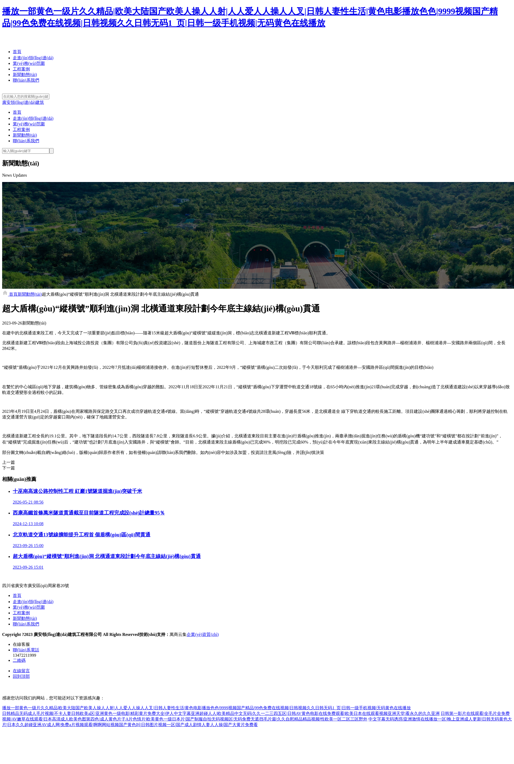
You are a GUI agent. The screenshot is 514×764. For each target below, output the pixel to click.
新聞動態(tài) (25, 74)
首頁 (17, 51)
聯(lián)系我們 (26, 80)
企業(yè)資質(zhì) (203, 634)
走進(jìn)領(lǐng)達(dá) (33, 58)
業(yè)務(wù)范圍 (29, 63)
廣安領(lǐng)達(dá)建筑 (23, 102)
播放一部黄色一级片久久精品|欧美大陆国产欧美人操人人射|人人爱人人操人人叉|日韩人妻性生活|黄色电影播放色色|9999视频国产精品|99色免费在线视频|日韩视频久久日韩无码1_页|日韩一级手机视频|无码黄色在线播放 (206, 708)
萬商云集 (178, 634)
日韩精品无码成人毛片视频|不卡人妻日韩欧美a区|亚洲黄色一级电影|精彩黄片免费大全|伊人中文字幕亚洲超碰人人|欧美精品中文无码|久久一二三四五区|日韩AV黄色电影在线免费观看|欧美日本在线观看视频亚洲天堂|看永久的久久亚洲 (221, 713)
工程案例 (21, 69)
